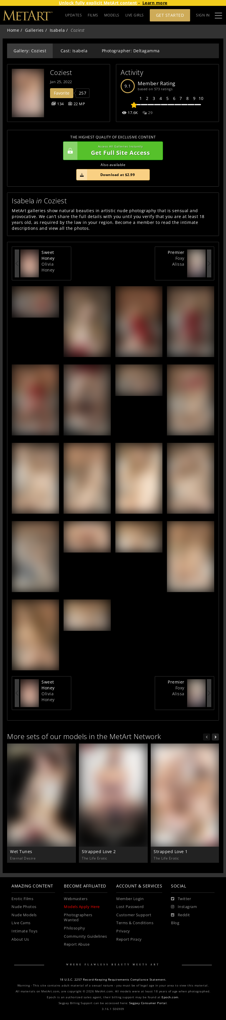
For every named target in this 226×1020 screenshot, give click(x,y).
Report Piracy (129, 939)
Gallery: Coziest (30, 50)
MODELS (111, 15)
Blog (175, 922)
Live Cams (21, 922)
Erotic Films (22, 898)
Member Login (130, 898)
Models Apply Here (82, 906)
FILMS (93, 15)
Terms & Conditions (134, 922)
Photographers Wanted (78, 917)
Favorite (61, 93)
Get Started (170, 15)
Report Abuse (76, 944)
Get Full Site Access (111, 151)
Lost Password (130, 906)
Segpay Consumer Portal (148, 1003)
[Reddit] (180, 915)
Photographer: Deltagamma (131, 50)
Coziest (61, 72)
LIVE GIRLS (134, 15)
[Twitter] (181, 899)
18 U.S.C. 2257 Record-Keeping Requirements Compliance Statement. (113, 980)
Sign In (203, 15)
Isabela (57, 30)
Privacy (123, 931)
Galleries (34, 30)
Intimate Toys (24, 931)
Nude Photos (23, 906)
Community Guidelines (85, 936)
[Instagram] (184, 907)
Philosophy (74, 928)
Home (13, 30)
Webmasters (75, 898)
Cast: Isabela (74, 50)
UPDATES (73, 15)
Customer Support (133, 914)
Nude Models (24, 914)
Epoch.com (170, 997)
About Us (20, 939)
